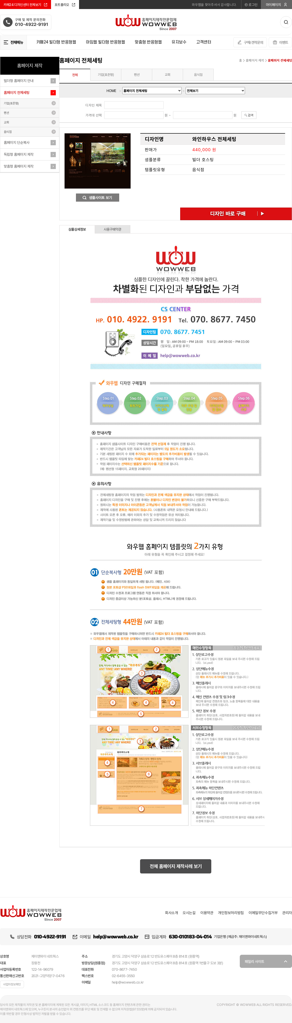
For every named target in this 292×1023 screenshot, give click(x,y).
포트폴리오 (65, 5)
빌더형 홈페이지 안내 (18, 80)
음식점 (8, 132)
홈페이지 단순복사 (16, 142)
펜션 (6, 113)
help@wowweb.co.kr (115, 937)
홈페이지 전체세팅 (16, 92)
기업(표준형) (11, 103)
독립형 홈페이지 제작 (18, 154)
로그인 (250, 5)
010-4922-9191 (50, 937)
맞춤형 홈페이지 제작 (18, 166)
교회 (6, 122)
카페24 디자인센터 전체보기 (25, 5)
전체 (75, 75)
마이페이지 (276, 5)
